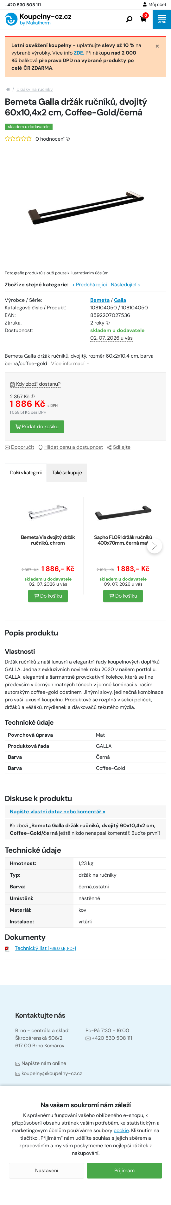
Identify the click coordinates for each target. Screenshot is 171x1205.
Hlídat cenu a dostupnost (70, 447)
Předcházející (89, 284)
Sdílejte (118, 447)
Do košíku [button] (48, 596)
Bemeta (100, 300)
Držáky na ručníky (34, 89)
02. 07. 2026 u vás (111, 338)
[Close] (157, 46)
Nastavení (46, 1170)
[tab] (26, 473)
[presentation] (154, 545)
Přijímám (124, 1170)
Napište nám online (40, 1063)
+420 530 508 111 (109, 1038)
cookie (121, 1130)
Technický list (45, 948)
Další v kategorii (25, 472)
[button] (129, 19)
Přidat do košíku (37, 426)
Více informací (70, 363)
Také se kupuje (67, 472)
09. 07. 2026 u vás (123, 584)
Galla (120, 300)
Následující (125, 284)
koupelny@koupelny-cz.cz (48, 1073)
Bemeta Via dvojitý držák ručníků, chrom (48, 540)
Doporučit (19, 447)
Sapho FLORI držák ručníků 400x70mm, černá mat (123, 540)
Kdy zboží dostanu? (35, 384)
